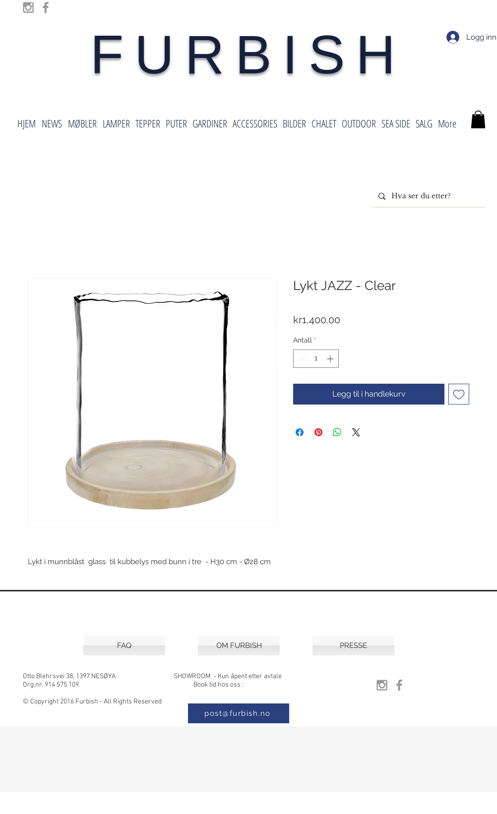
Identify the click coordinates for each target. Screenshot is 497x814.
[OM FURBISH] (239, 645)
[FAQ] (124, 645)
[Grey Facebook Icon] (45, 7)
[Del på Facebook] (300, 432)
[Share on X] (356, 432)
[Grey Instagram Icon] (28, 7)
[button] (478, 119)
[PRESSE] (353, 645)
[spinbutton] (316, 358)
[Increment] (331, 358)
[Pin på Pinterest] (318, 432)
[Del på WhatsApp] (337, 432)
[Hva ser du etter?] (428, 196)
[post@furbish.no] (238, 713)
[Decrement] (301, 358)
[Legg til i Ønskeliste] (458, 394)
